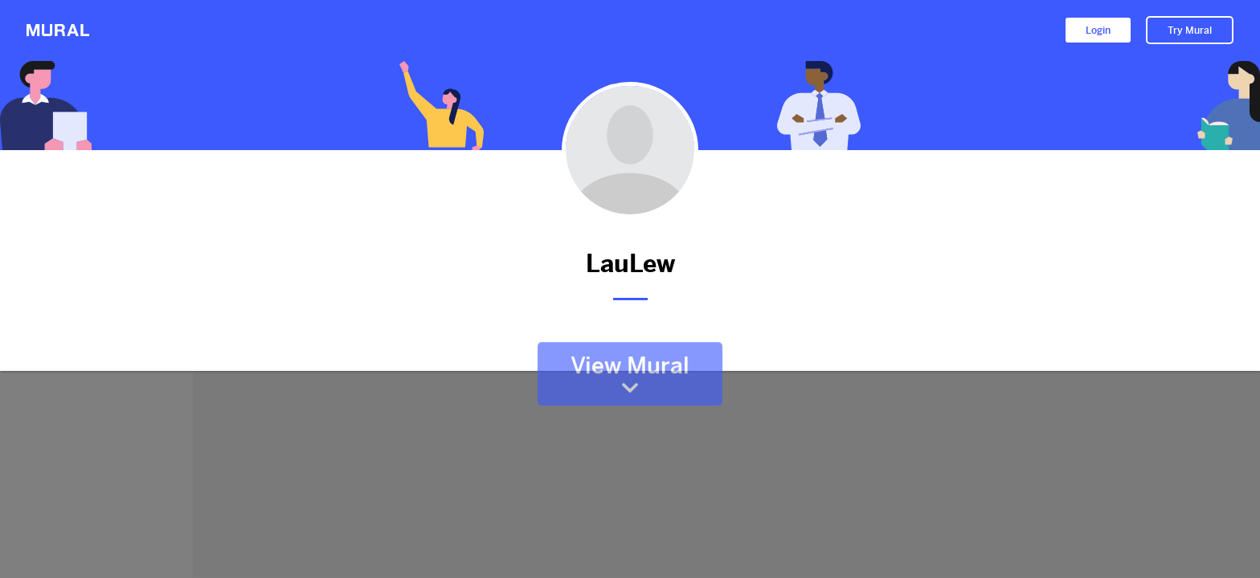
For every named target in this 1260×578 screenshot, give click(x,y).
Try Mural (1190, 30)
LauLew (630, 263)
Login (1098, 30)
